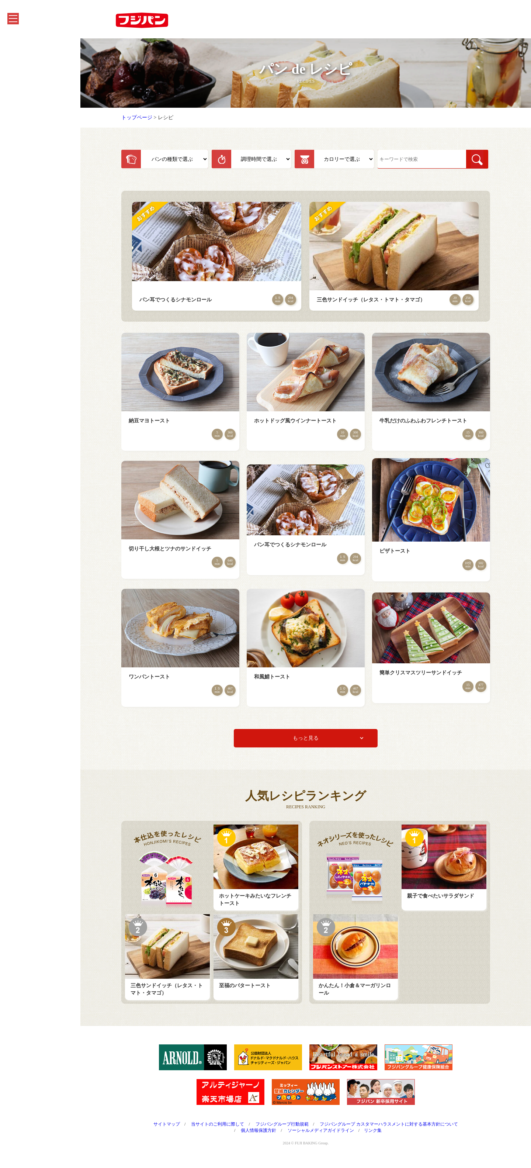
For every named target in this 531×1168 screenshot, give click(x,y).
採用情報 (21, 191)
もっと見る (317, 742)
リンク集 (384, 1134)
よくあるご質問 (29, 209)
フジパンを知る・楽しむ (39, 101)
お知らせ (21, 119)
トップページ (148, 122)
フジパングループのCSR (39, 155)
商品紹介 (21, 65)
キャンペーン (26, 83)
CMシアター (25, 173)
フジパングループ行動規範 (293, 1128)
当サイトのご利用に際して (229, 1128)
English (19, 227)
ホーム (19, 46)
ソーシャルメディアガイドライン (332, 1134)
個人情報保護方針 (270, 1134)
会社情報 (21, 137)
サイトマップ (178, 1128)
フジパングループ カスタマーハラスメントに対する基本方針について (400, 1128)
